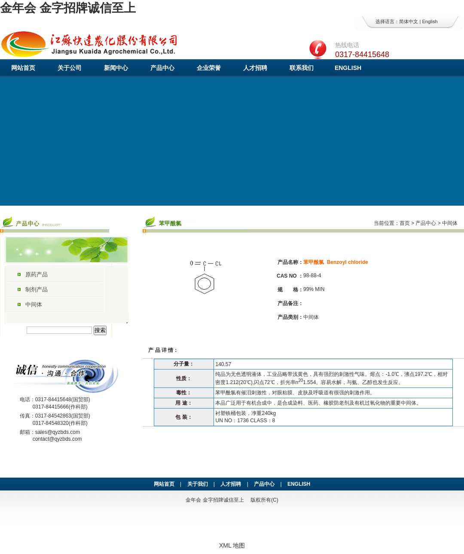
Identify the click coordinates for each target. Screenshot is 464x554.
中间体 (33, 304)
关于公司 (70, 67)
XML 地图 (232, 545)
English (429, 21)
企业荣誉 (209, 67)
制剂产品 (36, 289)
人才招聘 (255, 67)
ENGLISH (348, 67)
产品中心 (162, 67)
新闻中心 (116, 67)
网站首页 (23, 67)
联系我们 (302, 67)
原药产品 (36, 274)
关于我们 (197, 484)
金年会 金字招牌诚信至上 (68, 8)
